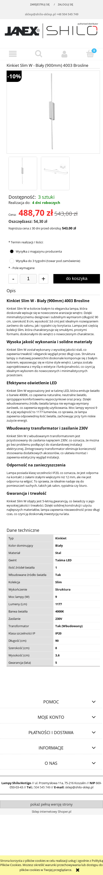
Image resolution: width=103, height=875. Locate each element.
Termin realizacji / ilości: (25, 242)
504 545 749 (42, 787)
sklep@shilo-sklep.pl (40, 14)
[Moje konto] (64, 53)
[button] (13, 53)
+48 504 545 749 (67, 14)
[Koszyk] (90, 53)
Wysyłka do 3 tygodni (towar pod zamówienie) (48, 261)
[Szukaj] (39, 53)
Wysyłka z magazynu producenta (39, 251)
